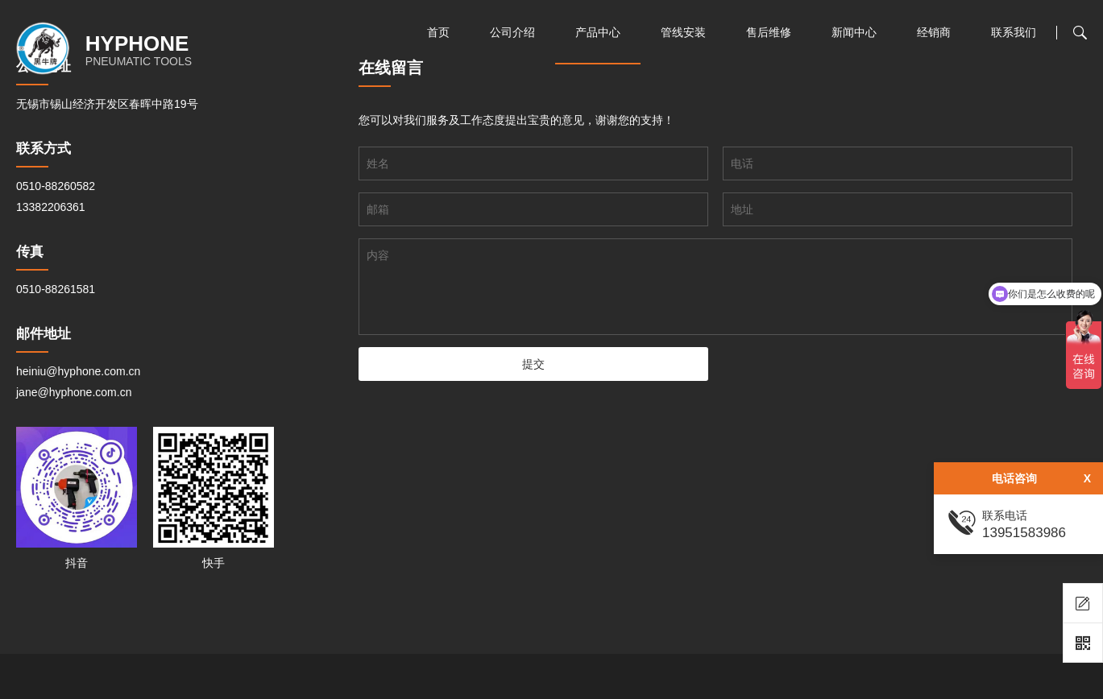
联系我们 (1013, 32)
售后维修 (768, 32)
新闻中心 (854, 32)
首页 (438, 32)
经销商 (934, 32)
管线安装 (683, 32)
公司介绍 (512, 32)
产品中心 (597, 32)
